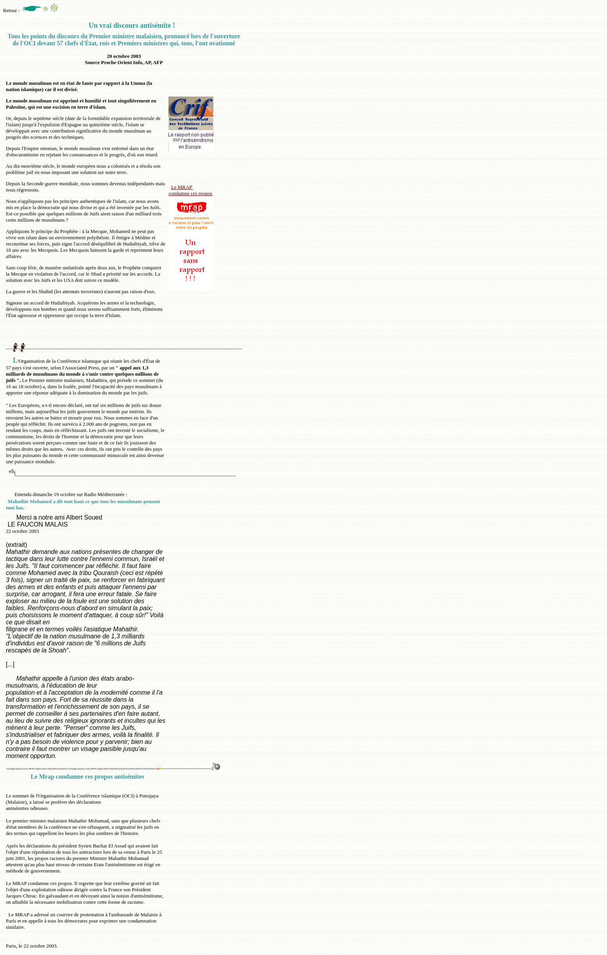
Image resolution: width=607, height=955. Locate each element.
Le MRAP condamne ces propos (190, 190)
